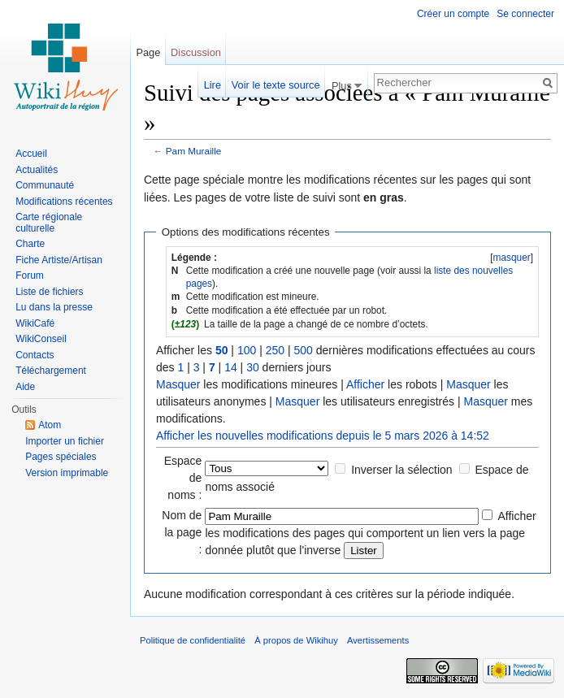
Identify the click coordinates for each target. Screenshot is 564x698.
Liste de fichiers (49, 291)
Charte (30, 243)
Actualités (36, 170)
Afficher (365, 384)
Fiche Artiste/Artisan (58, 260)
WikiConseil (41, 339)
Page (148, 52)
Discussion (196, 52)
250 (275, 350)
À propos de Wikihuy (296, 640)
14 (230, 367)
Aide (25, 386)
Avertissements (378, 640)
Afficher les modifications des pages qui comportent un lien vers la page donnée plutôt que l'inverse (370, 533)
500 (302, 350)
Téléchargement (50, 370)
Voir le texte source (276, 85)
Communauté (44, 185)
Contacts (34, 355)
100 (246, 350)
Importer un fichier (64, 441)
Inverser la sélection (402, 469)
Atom (49, 425)
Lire (212, 85)
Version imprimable (66, 473)
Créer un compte (453, 14)
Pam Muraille (194, 150)
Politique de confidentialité (192, 640)
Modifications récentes (63, 201)
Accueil (31, 153)
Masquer (178, 384)
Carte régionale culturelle (48, 222)
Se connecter (525, 14)
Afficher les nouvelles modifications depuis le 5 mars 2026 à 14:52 (322, 435)
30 (252, 367)
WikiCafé (34, 323)
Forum (29, 275)
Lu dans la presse (54, 307)
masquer (511, 257)
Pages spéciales (60, 456)
